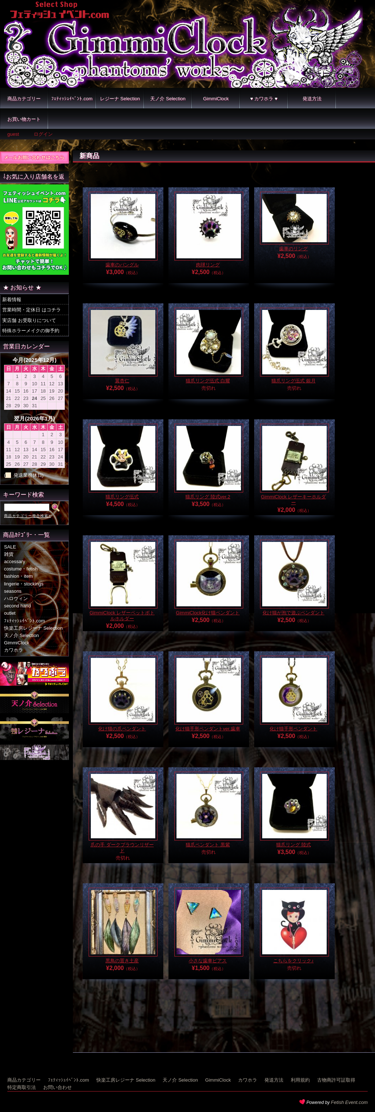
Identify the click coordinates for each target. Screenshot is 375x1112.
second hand (17, 606)
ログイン (43, 134)
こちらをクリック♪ (293, 960)
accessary (14, 561)
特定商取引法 (21, 1087)
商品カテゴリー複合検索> (27, 516)
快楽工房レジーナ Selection (33, 628)
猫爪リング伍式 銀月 (293, 380)
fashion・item (18, 576)
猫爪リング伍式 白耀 (208, 380)
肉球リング (208, 264)
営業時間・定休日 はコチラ (31, 309)
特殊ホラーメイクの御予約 (30, 330)
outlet (9, 613)
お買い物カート (24, 119)
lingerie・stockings (24, 584)
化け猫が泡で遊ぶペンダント (293, 612)
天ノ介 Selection (167, 98)
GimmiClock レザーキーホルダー (293, 499)
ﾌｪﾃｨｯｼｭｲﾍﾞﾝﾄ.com (71, 98)
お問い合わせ (57, 1087)
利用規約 (300, 1080)
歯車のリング (293, 248)
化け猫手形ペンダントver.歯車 (207, 728)
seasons (13, 591)
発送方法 (312, 98)
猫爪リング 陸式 (293, 844)
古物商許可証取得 (336, 1080)
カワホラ (13, 650)
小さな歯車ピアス (208, 960)
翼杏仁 (122, 380)
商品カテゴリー (24, 98)
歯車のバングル (122, 264)
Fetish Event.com (349, 1102)
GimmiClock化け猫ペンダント (208, 612)
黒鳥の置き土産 (122, 960)
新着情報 (11, 299)
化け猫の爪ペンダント (122, 728)
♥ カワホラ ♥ (264, 98)
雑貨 (9, 554)
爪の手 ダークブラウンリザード (122, 847)
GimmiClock (216, 98)
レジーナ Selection (120, 98)
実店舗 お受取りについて (29, 320)
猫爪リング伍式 (122, 496)
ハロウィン (16, 598)
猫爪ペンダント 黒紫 (208, 844)
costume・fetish (21, 569)
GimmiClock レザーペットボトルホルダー (122, 615)
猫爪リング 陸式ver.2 (207, 496)
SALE (10, 547)
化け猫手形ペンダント (293, 728)
